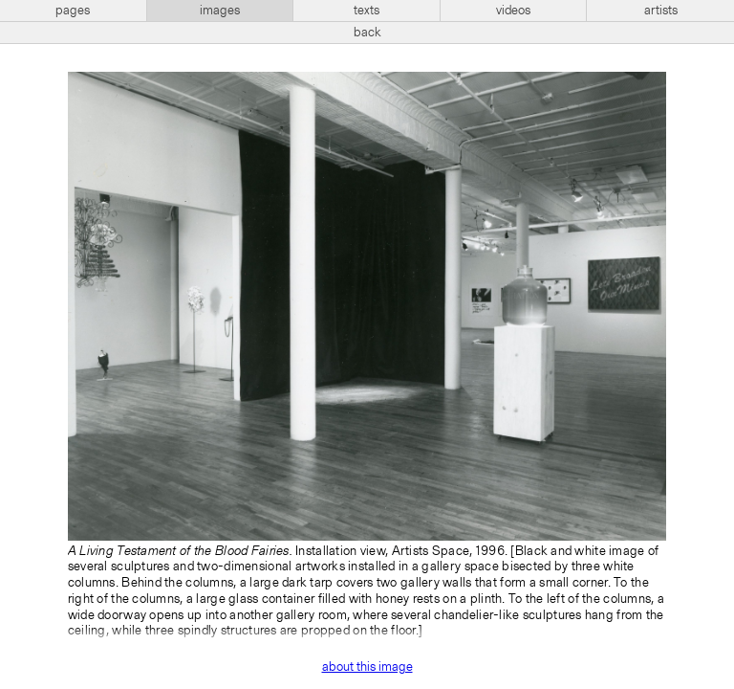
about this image (367, 667)
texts (366, 10)
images (220, 10)
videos (513, 10)
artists (661, 10)
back (367, 32)
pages (72, 10)
